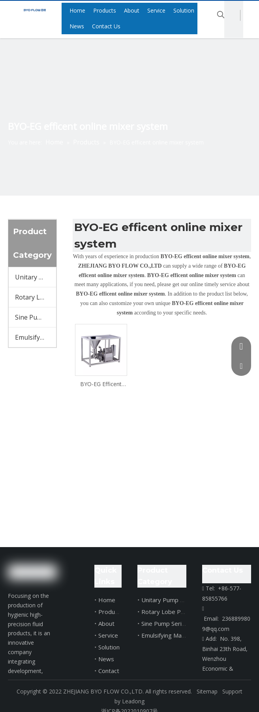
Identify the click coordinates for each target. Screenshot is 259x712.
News (106, 659)
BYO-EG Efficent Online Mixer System (101, 384)
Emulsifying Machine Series (35, 337)
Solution (109, 647)
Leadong (133, 701)
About (106, 623)
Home (106, 600)
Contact (108, 671)
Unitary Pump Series (35, 277)
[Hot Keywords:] (220, 14)
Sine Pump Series (35, 317)
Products (110, 612)
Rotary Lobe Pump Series (35, 297)
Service (108, 635)
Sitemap (206, 691)
